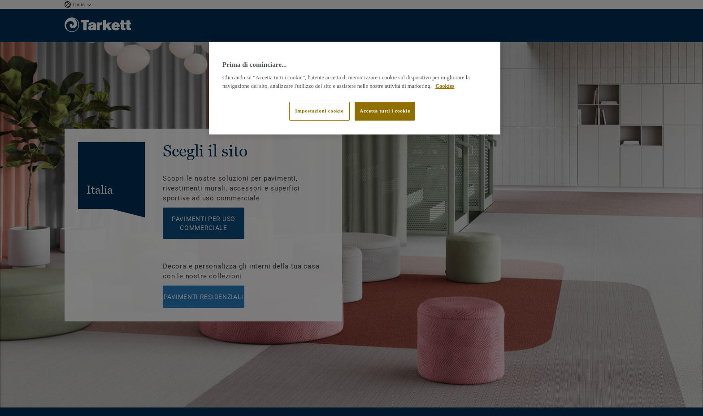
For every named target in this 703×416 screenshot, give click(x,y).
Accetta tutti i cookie (385, 110)
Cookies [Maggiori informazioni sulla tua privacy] (444, 86)
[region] (354, 88)
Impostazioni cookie (319, 110)
